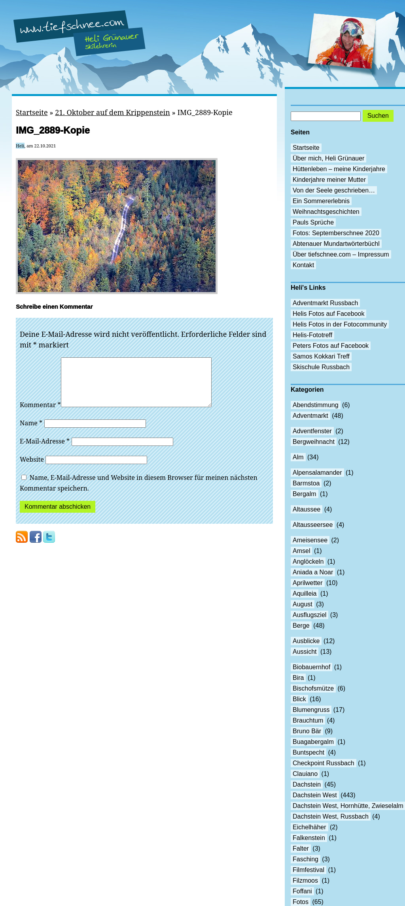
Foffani (302, 891)
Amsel (301, 550)
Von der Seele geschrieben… (334, 190)
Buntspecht (308, 752)
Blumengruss (311, 709)
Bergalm (304, 494)
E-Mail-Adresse (45, 450)
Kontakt (303, 265)
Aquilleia (304, 593)
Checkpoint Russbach (323, 763)
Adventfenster (312, 431)
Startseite (32, 112)
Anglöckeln (308, 561)
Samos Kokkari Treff (321, 356)
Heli (20, 146)
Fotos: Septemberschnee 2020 (336, 233)
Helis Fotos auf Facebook (328, 313)
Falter (301, 848)
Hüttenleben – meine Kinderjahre (339, 169)
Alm (298, 457)
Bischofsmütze (313, 688)
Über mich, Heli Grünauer (328, 158)
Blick (299, 699)
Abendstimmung (316, 405)
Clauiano (305, 773)
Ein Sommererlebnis (321, 201)
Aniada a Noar (313, 572)
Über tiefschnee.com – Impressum (341, 254)
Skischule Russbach (321, 367)
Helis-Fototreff (312, 335)
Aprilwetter (308, 582)
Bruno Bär (307, 731)
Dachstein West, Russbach (331, 816)
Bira (298, 677)
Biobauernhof (311, 667)
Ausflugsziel (309, 615)
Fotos (300, 901)
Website (32, 468)
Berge (301, 625)
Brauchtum (308, 720)
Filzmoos (305, 880)
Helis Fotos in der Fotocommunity (340, 324)
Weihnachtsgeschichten (326, 211)
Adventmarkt (310, 415)
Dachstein (307, 784)
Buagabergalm (313, 741)
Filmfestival (308, 869)
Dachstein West (315, 795)
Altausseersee (313, 524)
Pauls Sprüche (313, 222)
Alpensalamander (317, 472)
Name (31, 432)
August (302, 604)
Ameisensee (310, 540)
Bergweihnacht (314, 441)
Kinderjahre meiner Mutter (329, 179)
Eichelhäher (309, 827)
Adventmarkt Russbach (325, 303)
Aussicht (304, 651)
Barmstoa (306, 483)
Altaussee (306, 509)
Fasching (305, 859)
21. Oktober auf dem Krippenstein (112, 112)
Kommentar (40, 414)
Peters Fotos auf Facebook (331, 345)
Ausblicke (306, 641)
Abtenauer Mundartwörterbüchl (336, 243)
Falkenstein (309, 837)
